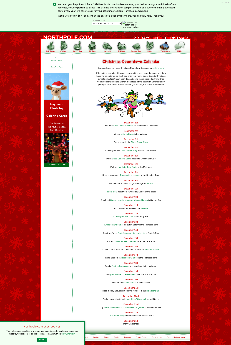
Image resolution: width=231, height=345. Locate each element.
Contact (96, 337)
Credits (116, 337)
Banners (127, 337)
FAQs (106, 337)
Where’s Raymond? (113, 225)
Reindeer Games (130, 258)
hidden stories (129, 282)
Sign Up (53, 60)
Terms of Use (157, 337)
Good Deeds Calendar (123, 126)
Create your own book (123, 216)
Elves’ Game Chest (139, 142)
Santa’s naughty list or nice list (131, 233)
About (85, 337)
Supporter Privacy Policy (130, 32)
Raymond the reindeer (130, 175)
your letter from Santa (127, 167)
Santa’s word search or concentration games (124, 307)
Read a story (111, 192)
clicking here (158, 68)
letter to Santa (127, 134)
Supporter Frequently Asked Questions (105, 32)
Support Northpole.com (176, 337)
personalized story (129, 150)
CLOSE (225, 3)
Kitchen (144, 208)
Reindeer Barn (153, 291)
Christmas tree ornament (125, 241)
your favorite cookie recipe (122, 274)
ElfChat (149, 183)
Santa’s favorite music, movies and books (129, 200)
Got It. (42, 339)
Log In (60, 60)
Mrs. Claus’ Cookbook (136, 299)
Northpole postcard (120, 266)
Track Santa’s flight (117, 315)
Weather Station (152, 249)
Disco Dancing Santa (121, 159)
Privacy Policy (141, 337)
